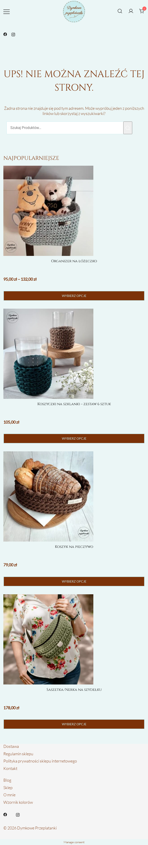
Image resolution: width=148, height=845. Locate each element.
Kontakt (10, 768)
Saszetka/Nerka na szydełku (74, 689)
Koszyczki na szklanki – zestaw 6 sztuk (74, 404)
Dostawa (11, 746)
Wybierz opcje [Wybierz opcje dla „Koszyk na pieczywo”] (74, 581)
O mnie (9, 794)
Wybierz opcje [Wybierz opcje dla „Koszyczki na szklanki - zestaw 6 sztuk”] (74, 438)
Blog (7, 780)
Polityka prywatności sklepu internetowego (40, 760)
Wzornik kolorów (18, 802)
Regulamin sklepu (18, 753)
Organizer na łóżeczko (74, 261)
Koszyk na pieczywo (74, 546)
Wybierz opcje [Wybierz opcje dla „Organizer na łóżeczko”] (74, 296)
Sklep (8, 787)
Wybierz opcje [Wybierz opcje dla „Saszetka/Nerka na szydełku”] (74, 724)
